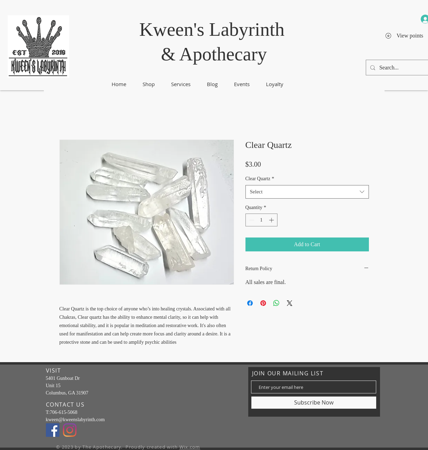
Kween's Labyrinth (212, 29)
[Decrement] (251, 220)
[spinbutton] (261, 220)
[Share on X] (289, 303)
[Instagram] (69, 430)
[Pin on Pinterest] (263, 303)
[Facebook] (52, 430)
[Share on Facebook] (250, 303)
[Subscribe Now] (314, 402)
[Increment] (272, 220)
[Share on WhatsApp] (276, 303)
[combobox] (307, 192)
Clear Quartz (259, 178)
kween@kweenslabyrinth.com (75, 419)
